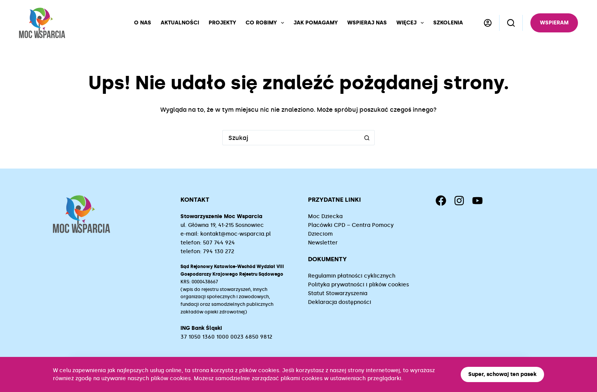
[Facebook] (441, 200)
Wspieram (554, 22)
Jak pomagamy (316, 22)
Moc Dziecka (325, 216)
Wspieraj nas (367, 22)
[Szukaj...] (290, 137)
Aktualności (180, 22)
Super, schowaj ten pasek (502, 374)
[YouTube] (477, 200)
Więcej (411, 22)
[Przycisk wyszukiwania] (367, 137)
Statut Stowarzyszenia (337, 293)
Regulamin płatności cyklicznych (352, 276)
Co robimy (266, 22)
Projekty (222, 22)
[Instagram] (459, 200)
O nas (142, 22)
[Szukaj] (511, 23)
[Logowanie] (488, 23)
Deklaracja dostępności (339, 302)
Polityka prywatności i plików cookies (358, 284)
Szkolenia (448, 22)
